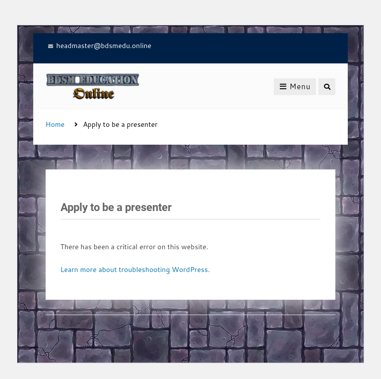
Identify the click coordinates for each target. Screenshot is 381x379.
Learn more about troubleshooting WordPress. (135, 269)
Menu (295, 86)
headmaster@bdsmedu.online (103, 46)
